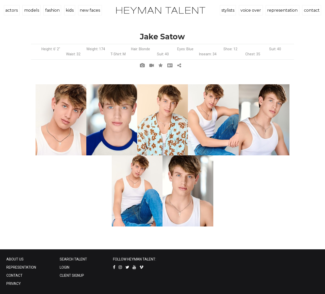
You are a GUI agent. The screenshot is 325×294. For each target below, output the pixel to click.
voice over (251, 10)
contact (312, 10)
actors (11, 10)
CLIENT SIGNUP (72, 275)
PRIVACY (13, 284)
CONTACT (14, 275)
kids (69, 10)
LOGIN (64, 267)
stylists (228, 10)
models (31, 10)
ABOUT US (15, 259)
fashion (51, 10)
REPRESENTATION (21, 267)
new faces (88, 10)
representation (283, 10)
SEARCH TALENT (73, 259)
